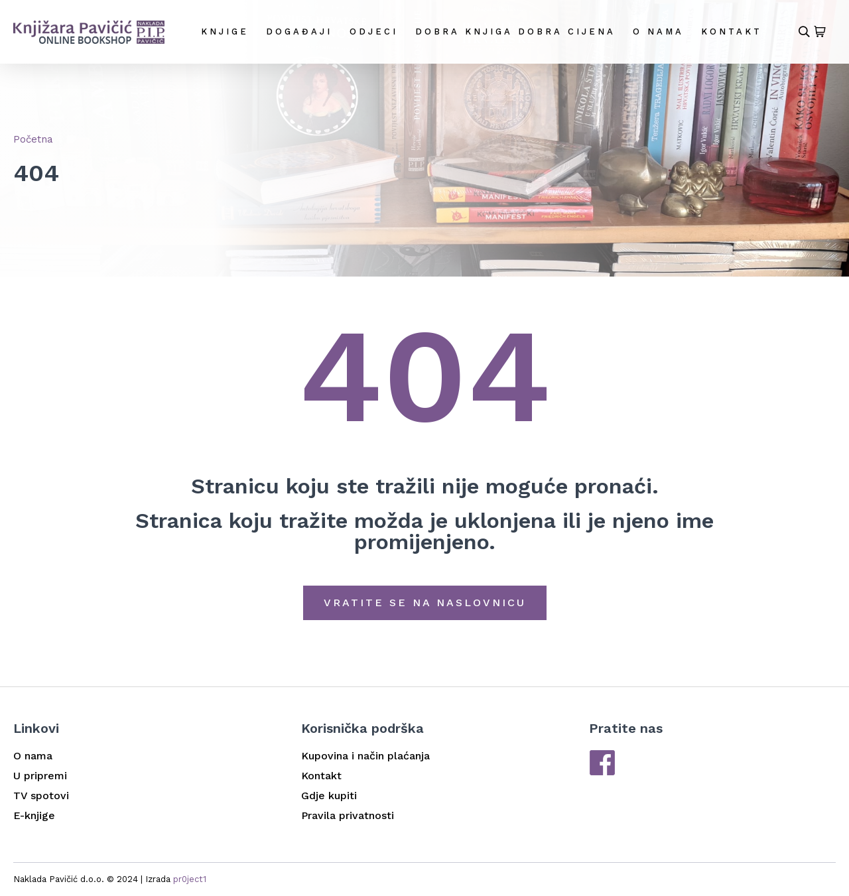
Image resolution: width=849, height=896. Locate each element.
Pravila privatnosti (347, 815)
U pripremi (40, 775)
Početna (33, 139)
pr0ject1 (189, 879)
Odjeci (374, 31)
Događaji (299, 31)
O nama (658, 31)
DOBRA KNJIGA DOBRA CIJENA (515, 31)
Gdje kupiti (329, 795)
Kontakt (731, 31)
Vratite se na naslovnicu (425, 602)
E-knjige (34, 815)
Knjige (225, 31)
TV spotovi (41, 795)
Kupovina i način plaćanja (365, 755)
